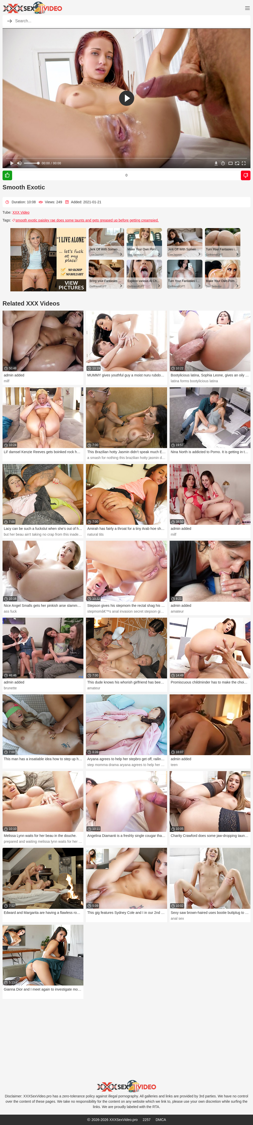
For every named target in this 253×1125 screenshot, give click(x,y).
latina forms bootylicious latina (194, 381)
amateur (177, 611)
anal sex (177, 918)
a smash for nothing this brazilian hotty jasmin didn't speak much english (143, 458)
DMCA (161, 1120)
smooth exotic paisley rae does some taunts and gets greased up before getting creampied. (85, 220)
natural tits (95, 534)
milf (6, 381)
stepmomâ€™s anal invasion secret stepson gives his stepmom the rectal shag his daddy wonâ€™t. (165, 611)
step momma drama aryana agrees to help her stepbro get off (135, 765)
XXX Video (20, 212)
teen (174, 765)
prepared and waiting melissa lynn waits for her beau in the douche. (57, 841)
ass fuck (10, 611)
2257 (147, 1120)
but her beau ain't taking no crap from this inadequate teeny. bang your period (64, 534)
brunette (10, 688)
